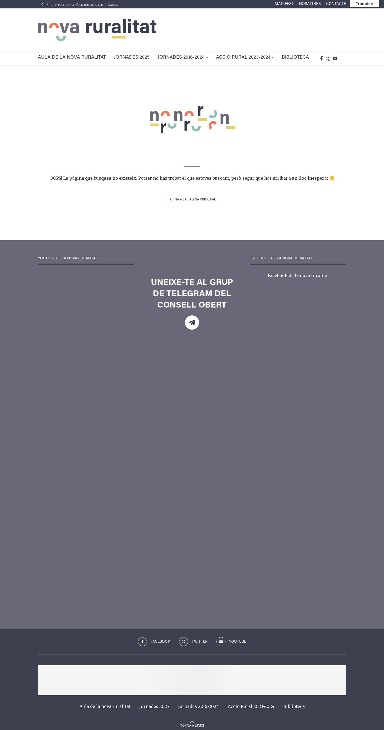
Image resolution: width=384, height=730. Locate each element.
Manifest (284, 4)
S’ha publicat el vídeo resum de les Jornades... (85, 5)
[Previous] (42, 4)
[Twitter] (327, 57)
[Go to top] (192, 723)
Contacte (336, 4)
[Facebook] (321, 57)
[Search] (343, 57)
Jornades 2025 (132, 57)
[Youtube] (335, 57)
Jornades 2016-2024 (181, 57)
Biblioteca (295, 57)
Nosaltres (310, 4)
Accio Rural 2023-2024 (243, 57)
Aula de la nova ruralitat (72, 57)
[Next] (47, 4)
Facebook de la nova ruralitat (298, 273)
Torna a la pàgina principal (192, 197)
